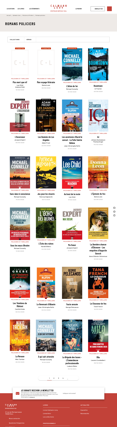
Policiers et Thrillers (28, 15)
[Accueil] (59, 8)
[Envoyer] (99, 393)
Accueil (9, 15)
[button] (98, 8)
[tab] (10, 8)
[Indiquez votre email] (79, 393)
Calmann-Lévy (17, 15)
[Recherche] (109, 8)
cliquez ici (32, 397)
